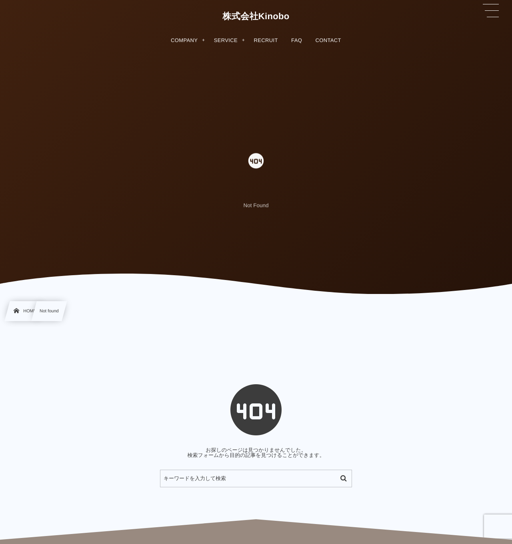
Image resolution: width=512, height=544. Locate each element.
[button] (491, 11)
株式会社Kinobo (255, 16)
